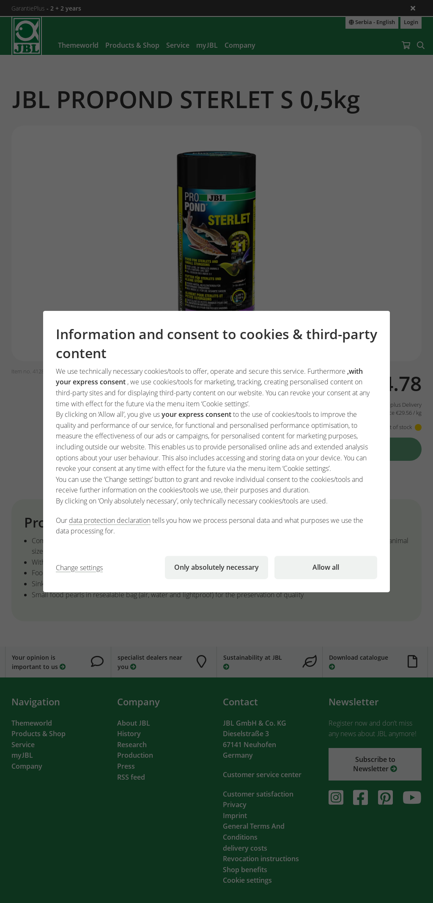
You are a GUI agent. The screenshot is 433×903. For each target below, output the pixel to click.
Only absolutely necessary (216, 567)
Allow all (325, 567)
